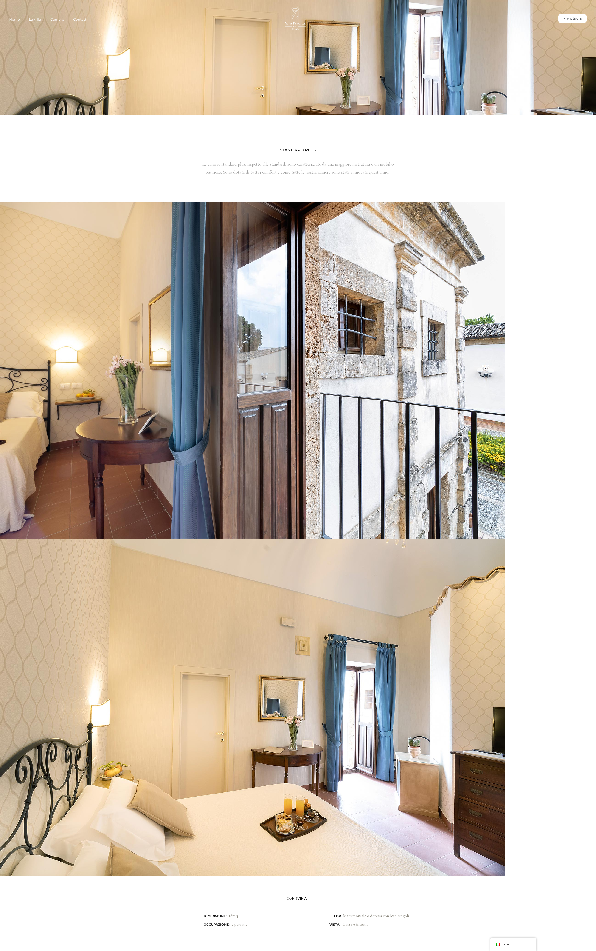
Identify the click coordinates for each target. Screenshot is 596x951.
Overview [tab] (297, 898)
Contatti (80, 19)
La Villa (35, 19)
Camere (57, 19)
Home (14, 19)
